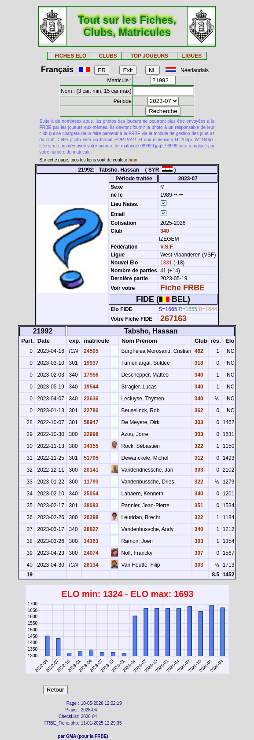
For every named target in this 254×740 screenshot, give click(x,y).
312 (198, 458)
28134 (90, 565)
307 (198, 553)
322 (198, 446)
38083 (90, 505)
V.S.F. (167, 247)
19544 (90, 387)
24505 (90, 351)
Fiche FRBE (182, 287)
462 (198, 351)
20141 (90, 470)
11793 (90, 482)
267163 (173, 318)
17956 (90, 375)
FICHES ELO (70, 56)
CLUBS (108, 56)
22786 (90, 410)
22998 (90, 434)
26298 (90, 517)
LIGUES (192, 56)
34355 (90, 446)
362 (198, 410)
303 (198, 422)
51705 (90, 458)
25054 (90, 494)
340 (164, 231)
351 (198, 505)
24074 (90, 553)
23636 (90, 399)
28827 (90, 529)
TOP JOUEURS (150, 56)
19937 (90, 363)
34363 (90, 541)
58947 (90, 422)
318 (198, 363)
